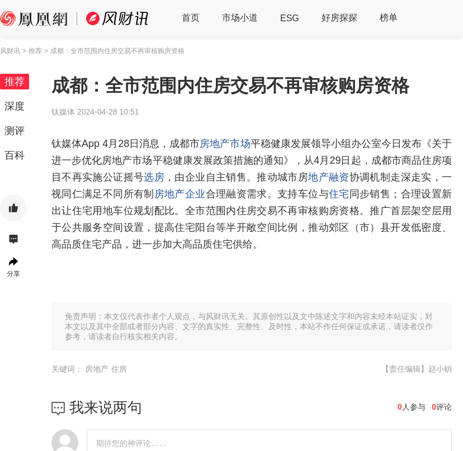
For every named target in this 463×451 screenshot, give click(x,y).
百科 (14, 155)
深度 (14, 106)
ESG (289, 18)
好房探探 (339, 17)
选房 (154, 177)
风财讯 (10, 51)
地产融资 (328, 177)
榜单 (389, 17)
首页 (191, 17)
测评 (14, 130)
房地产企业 (180, 194)
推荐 (14, 81)
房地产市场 (225, 143)
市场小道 (240, 17)
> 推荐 (31, 51)
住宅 (339, 194)
